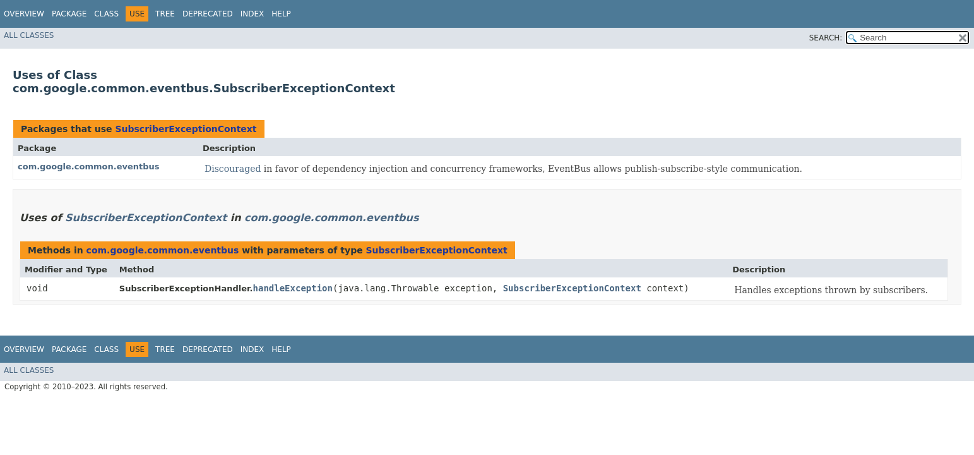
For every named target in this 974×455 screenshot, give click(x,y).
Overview (24, 13)
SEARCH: (826, 37)
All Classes (29, 35)
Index (252, 13)
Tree (165, 13)
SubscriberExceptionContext (185, 129)
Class (106, 13)
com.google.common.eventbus (89, 166)
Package (69, 13)
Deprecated (207, 13)
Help (281, 13)
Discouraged (233, 169)
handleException (293, 288)
